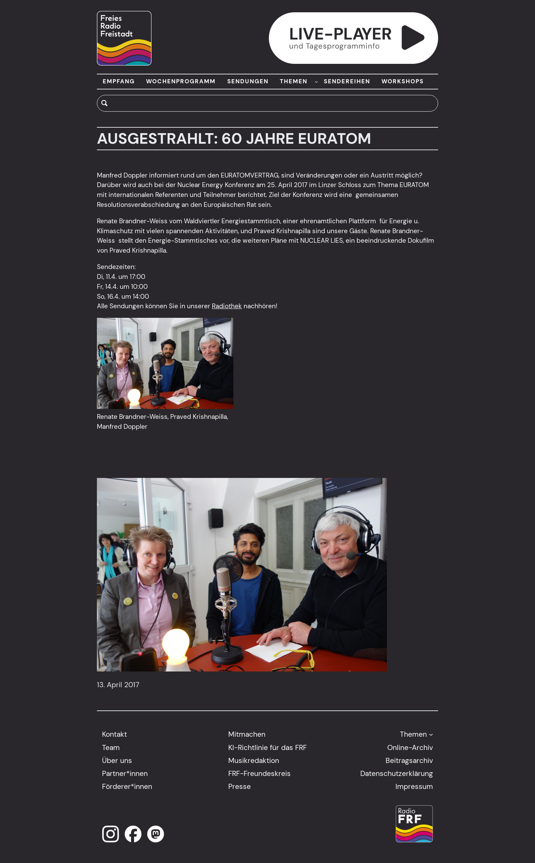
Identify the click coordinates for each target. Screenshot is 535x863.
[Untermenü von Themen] (431, 734)
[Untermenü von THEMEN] (316, 81)
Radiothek (227, 306)
